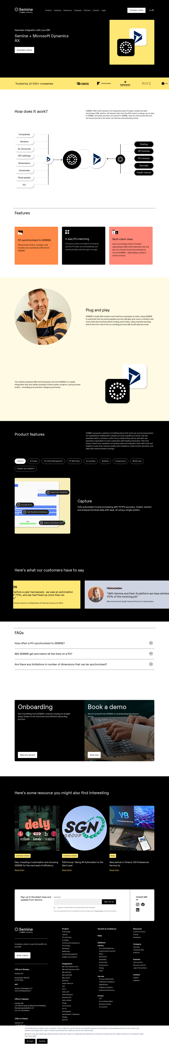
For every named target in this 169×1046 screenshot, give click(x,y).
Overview (136, 947)
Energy (101, 968)
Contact (96, 10)
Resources (67, 10)
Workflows (65, 948)
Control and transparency (71, 943)
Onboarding (66, 932)
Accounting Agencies (106, 948)
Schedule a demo (136, 10)
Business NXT (66, 997)
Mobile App (66, 951)
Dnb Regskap (66, 1011)
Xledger (64, 1017)
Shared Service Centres (107, 951)
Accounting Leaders (106, 1001)
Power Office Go (67, 983)
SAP (63, 986)
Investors (136, 952)
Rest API (65, 1020)
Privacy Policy (99, 911)
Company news (138, 950)
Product (65, 929)
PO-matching (66, 937)
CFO (100, 998)
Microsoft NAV (67, 975)
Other (101, 971)
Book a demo (22, 955)
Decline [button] (42, 1041)
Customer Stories (139, 932)
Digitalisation (103, 984)
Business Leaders (105, 1004)
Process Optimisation (106, 979)
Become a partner (139, 965)
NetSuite (65, 980)
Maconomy (66, 978)
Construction (103, 965)
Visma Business (67, 994)
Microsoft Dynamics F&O (70, 969)
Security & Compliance (107, 929)
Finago (64, 1003)
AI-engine (65, 940)
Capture (65, 934)
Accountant (103, 1007)
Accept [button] (30, 1041)
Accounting (66, 946)
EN (151, 10)
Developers (137, 937)
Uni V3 (64, 1008)
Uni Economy (66, 1006)
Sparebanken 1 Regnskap (70, 1014)
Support (136, 977)
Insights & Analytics (106, 987)
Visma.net (65, 992)
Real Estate (103, 957)
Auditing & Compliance (107, 982)
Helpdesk (136, 980)
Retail (101, 954)
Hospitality (102, 959)
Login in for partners (140, 968)
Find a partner (138, 962)
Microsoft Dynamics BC (70, 966)
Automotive (103, 962)
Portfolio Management (70, 954)
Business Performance (107, 990)
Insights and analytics (69, 957)
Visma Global (66, 1000)
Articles (135, 934)
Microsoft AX (66, 972)
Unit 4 (64, 989)
